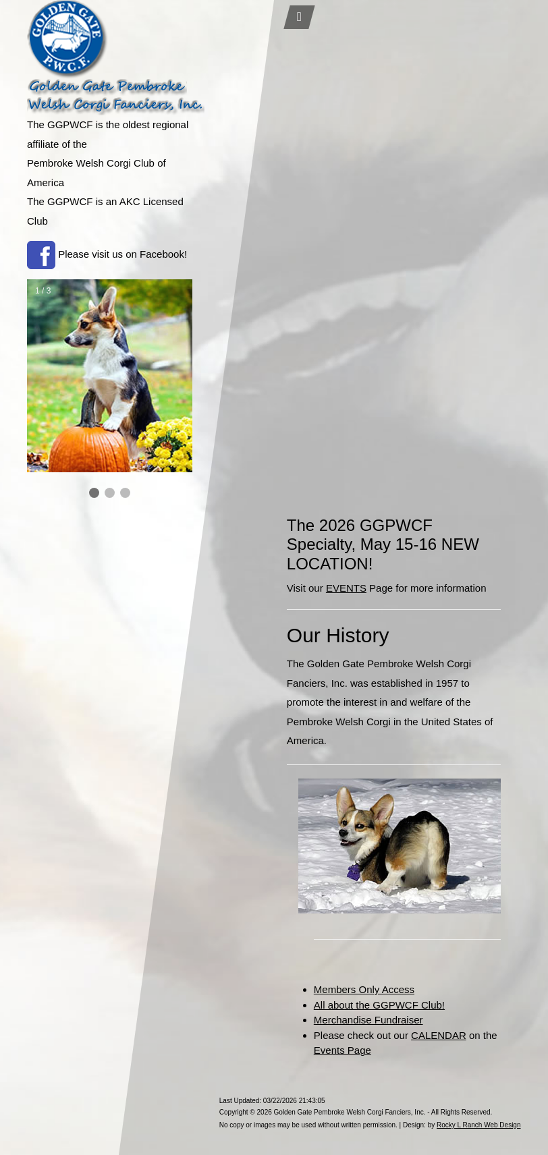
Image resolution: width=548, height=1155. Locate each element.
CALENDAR (438, 1035)
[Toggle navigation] (298, 17)
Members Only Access (364, 989)
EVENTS (346, 588)
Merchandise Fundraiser (368, 1019)
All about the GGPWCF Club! (379, 1005)
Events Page (342, 1050)
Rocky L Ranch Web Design (479, 1125)
